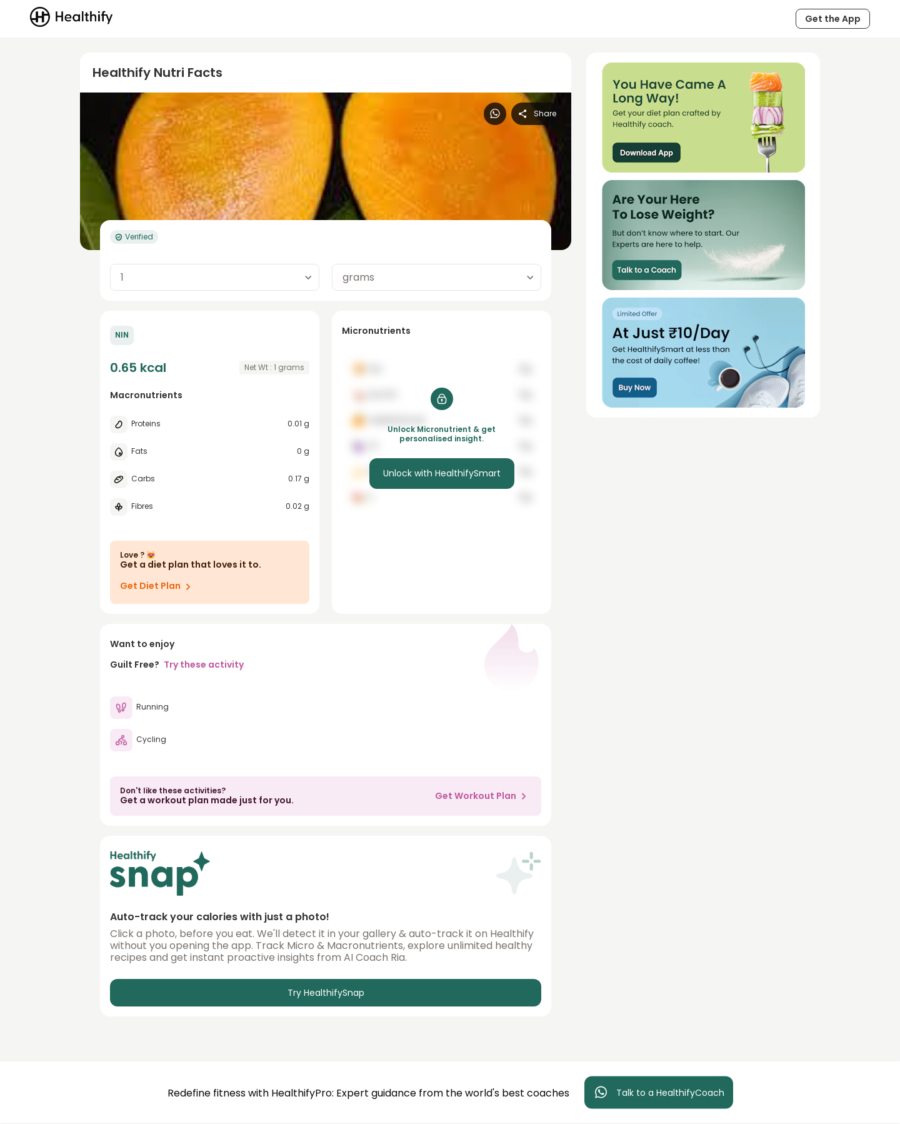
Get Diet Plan (158, 586)
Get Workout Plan (483, 795)
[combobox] (214, 277)
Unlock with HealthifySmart (442, 473)
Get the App (833, 19)
